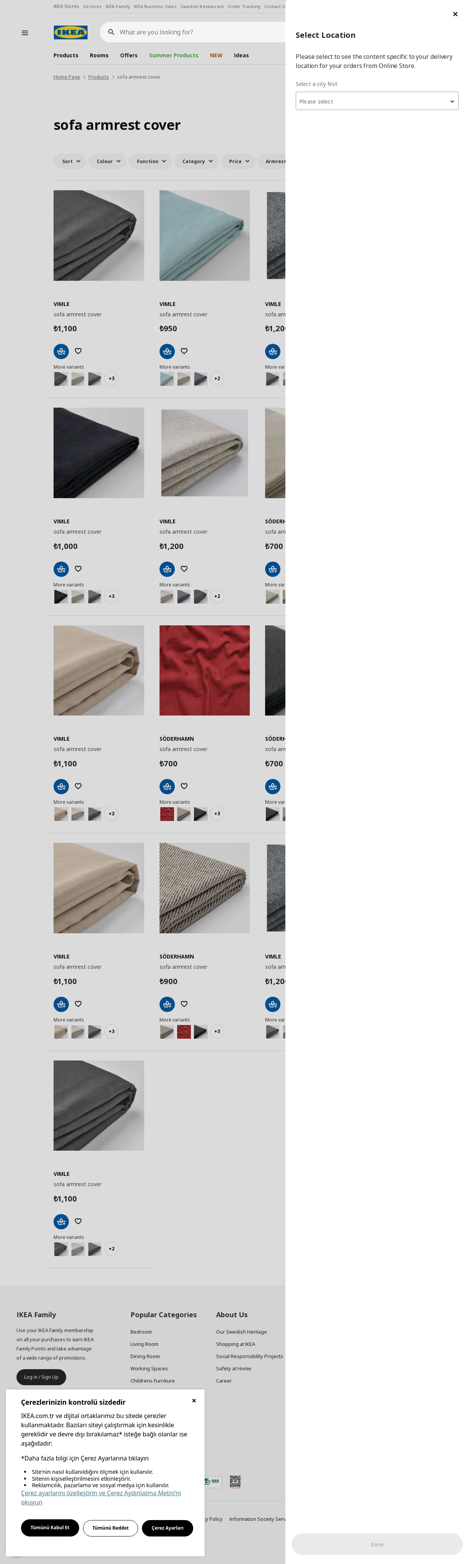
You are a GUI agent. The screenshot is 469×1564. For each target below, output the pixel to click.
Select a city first (316, 83)
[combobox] (377, 101)
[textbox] (377, 101)
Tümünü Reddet (111, 1528)
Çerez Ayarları (167, 1528)
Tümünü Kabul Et (50, 1527)
